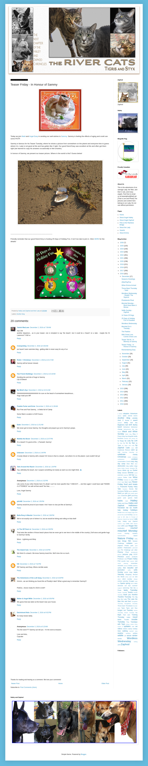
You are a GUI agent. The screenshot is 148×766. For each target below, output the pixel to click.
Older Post (105, 683)
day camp (121, 464)
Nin (129, 541)
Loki (122, 526)
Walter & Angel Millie (25, 599)
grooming (134, 495)
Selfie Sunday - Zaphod (127, 311)
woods (120, 638)
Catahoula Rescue (124, 450)
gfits (123, 493)
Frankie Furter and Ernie (26, 406)
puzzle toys (125, 561)
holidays (133, 510)
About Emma (124, 233)
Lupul (126, 526)
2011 (122, 401)
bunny (133, 438)
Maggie (131, 526)
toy (136, 612)
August (124, 363)
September (126, 360)
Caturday (124, 452)
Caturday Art (133, 452)
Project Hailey (132, 559)
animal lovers (132, 415)
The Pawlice (126, 332)
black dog (128, 434)
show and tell (129, 577)
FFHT (119, 482)
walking (125, 631)
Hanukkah (121, 508)
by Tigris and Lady (128, 445)
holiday (125, 510)
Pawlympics (127, 547)
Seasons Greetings (128, 279)
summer (134, 585)
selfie (129, 570)
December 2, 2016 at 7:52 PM (30, 564)
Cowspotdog (22, 346)
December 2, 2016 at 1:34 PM (45, 467)
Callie (128, 448)
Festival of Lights (129, 480)
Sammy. (64, 136)
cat (136, 448)
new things (122, 541)
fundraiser (121, 491)
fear (133, 475)
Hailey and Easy (123, 503)
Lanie (127, 523)
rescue (126, 565)
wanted (131, 631)
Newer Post (15, 683)
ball (126, 425)
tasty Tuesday (130, 590)
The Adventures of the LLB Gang (29, 578)
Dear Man (130, 464)
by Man (120, 443)
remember (134, 563)
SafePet (135, 565)
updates (127, 626)
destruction (121, 466)
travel (135, 617)
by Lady (128, 441)
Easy (119, 473)
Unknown (20, 453)
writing (135, 641)
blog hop (125, 436)
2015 (122, 388)
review (130, 565)
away (126, 423)
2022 (122, 255)
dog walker (129, 466)
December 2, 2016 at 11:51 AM (32, 425)
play (130, 554)
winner (129, 636)
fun (136, 489)
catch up (134, 450)
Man (135, 526)
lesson (135, 523)
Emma (130, 473)
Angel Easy (33, 136)
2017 (122, 271)
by (136, 438)
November (126, 354)
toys (119, 615)
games (131, 491)
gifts (126, 493)
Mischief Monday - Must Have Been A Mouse (129, 305)
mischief (133, 528)
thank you (127, 595)
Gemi (119, 493)
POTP (135, 554)
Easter (135, 470)
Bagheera (121, 425)
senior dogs (128, 572)
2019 (122, 264)
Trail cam (126, 615)
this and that (126, 601)
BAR (130, 425)
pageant (120, 545)
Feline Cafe (127, 477)
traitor (128, 617)
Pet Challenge (125, 550)
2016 (122, 274)
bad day (133, 422)
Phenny (120, 552)
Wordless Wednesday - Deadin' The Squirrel (129, 295)
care (132, 448)
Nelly (136, 538)
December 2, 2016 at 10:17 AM (42, 360)
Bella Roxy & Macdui (25, 515)
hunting (130, 514)
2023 (122, 252)
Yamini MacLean (23, 327)
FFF (136, 480)
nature (135, 535)
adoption (126, 414)
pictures (125, 554)
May (123, 372)
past (136, 545)
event (135, 473)
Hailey (133, 500)
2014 (122, 392)
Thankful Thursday (124, 597)
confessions (121, 459)
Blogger (83, 754)
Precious (121, 557)
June (124, 369)
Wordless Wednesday (129, 323)
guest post (122, 498)
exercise (120, 475)
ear (131, 470)
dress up (125, 470)
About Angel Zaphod (127, 220)
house (119, 512)
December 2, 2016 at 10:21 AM (39, 390)
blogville (130, 436)
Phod (127, 552)
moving (127, 533)
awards (120, 422)
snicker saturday (123, 581)
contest (134, 459)
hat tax (129, 508)
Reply (19, 338)
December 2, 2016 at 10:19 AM (44, 374)
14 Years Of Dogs (128, 315)
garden (135, 491)
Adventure (133, 414)
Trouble (126, 619)
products (134, 556)
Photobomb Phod (128, 300)
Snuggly (131, 581)
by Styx (132, 443)
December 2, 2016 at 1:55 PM (33, 501)
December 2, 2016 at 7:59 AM (40, 327)
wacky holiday (132, 629)
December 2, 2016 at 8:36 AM (37, 346)
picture (119, 554)
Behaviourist (127, 429)
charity (135, 454)
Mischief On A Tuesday (126, 327)
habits (120, 501)
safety (119, 568)
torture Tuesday (129, 612)
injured (125, 519)
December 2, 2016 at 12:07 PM (42, 439)
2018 (122, 267)
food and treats (130, 484)
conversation (122, 461)
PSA (119, 561)
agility (124, 415)
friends (131, 489)
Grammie (124, 495)
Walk (119, 631)
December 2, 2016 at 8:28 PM (52, 578)
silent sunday (127, 579)
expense (126, 475)
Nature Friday (125, 538)
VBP (133, 626)
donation (132, 468)
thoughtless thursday (130, 603)
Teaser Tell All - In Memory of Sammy (129, 340)
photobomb (134, 552)
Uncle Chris (133, 624)
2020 (122, 261)
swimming (126, 588)
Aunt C (121, 420)
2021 (122, 258)
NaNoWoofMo (122, 535)
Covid (128, 461)
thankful (134, 595)
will (125, 635)
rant (136, 561)
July (123, 366)
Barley (135, 425)
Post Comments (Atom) (28, 687)
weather (120, 633)
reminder (120, 565)
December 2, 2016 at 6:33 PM (39, 550)
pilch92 (19, 501)
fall (130, 475)
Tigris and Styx (131, 608)
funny (126, 491)
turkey (128, 624)
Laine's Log (121, 523)
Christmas (122, 457)
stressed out (122, 585)
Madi (24, 136)
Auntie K (128, 420)
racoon (132, 561)
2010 (122, 404)
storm (132, 583)
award (135, 420)
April (124, 375)
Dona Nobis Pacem (123, 468)
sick (136, 577)
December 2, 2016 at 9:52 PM (40, 612)
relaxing (126, 563)
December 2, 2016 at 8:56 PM (43, 599)
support (120, 588)
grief (129, 495)
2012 (122, 398)
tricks (119, 619)
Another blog (21, 314)
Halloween (133, 505)
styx (129, 585)
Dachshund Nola (23, 612)
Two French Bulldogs (25, 374)
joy (128, 519)
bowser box (127, 438)
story (135, 583)
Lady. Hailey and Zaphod (127, 521)
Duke (19, 425)
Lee (131, 523)
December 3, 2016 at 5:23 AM (37, 627)
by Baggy (121, 441)
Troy (127, 622)
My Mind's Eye (22, 390)
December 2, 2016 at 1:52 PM (37, 481)
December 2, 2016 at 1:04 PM (35, 453)
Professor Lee (122, 559)
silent (119, 579)
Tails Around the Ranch (25, 467)
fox (118, 486)
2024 (122, 249)
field (123, 482)
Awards (122, 230)
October (125, 357)
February (125, 381)
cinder (129, 457)
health (135, 508)
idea (127, 517)
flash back (128, 482)
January (125, 385)
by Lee (134, 441)
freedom (125, 489)
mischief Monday (127, 530)
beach (120, 427)
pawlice (120, 547)
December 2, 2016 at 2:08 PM (43, 515)
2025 (122, 246)
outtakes (129, 543)
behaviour (126, 427)
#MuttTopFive (126, 282)
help (119, 510)
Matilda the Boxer (23, 439)
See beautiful (128, 568)
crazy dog (133, 461)
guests (130, 498)
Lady (135, 519)
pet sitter (134, 550)
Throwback (129, 606)
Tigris (123, 608)
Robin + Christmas (24, 360)
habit (135, 498)
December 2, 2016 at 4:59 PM (42, 529)
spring (128, 583)
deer (136, 464)
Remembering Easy (128, 350)
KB (18, 564)
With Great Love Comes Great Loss (129, 335)
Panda (127, 545)
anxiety (134, 418)
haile (126, 501)
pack (136, 543)
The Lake (131, 599)
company (134, 457)
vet (136, 626)
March (124, 378)
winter (134, 635)
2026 (122, 243)
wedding (128, 633)
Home (60, 683)
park (131, 545)
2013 (122, 395)
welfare (135, 633)
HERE (96, 239)
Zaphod (125, 644)
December (126, 276)
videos (120, 629)
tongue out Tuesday (125, 610)
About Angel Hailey (126, 217)
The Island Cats (23, 550)
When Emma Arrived (129, 285)
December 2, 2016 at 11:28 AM (47, 406)
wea (136, 631)
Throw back (121, 606)
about (120, 413)
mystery (134, 533)
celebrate (121, 454)
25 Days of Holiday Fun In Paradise (128, 319)
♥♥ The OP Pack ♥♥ (24, 529)
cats (119, 452)
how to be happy (126, 512)
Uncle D (120, 626)
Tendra (130, 592)
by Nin (125, 443)
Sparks (122, 583)
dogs (135, 466)
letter (119, 526)
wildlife (120, 635)
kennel (131, 519)
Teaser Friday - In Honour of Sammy (129, 346)
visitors (125, 629)
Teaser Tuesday (122, 592)
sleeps (135, 579)
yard (119, 644)
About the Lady (125, 227)
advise (119, 415)
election (124, 473)
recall (119, 563)
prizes (128, 556)
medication (121, 528)
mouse (119, 533)
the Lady (124, 599)
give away (131, 493)
